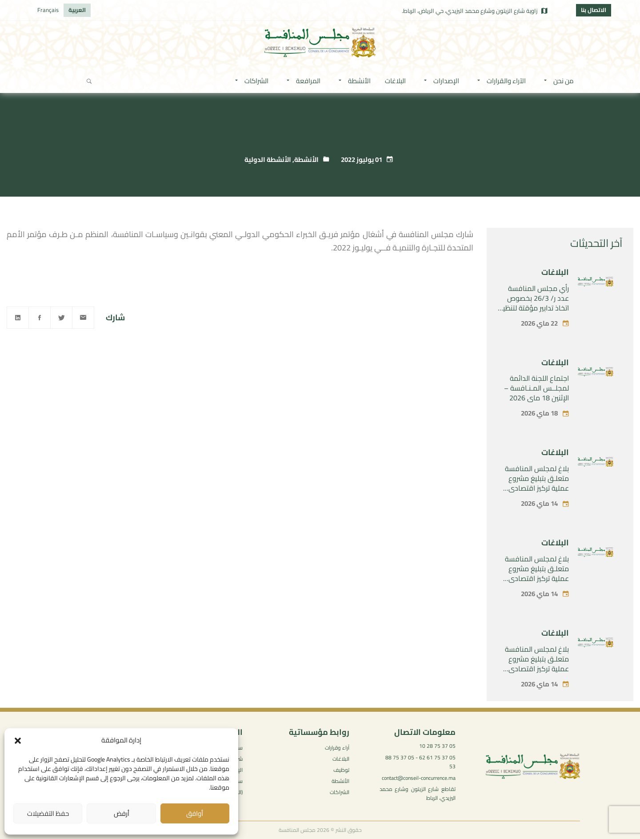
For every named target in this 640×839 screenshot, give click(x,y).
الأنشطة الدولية (267, 159)
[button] (17, 740)
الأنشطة (306, 159)
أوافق (194, 813)
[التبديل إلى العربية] (77, 10)
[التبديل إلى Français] (48, 10)
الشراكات (339, 792)
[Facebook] (39, 318)
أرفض (121, 813)
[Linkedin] (18, 318)
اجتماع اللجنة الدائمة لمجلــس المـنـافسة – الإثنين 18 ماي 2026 (536, 387)
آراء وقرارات (337, 747)
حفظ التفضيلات (48, 813)
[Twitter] (61, 318)
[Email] (83, 318)
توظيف (341, 770)
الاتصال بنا (593, 9)
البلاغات (555, 272)
